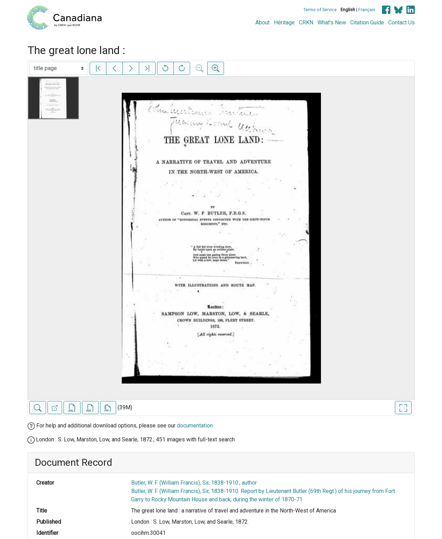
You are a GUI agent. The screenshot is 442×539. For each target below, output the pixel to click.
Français (366, 9)
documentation (195, 425)
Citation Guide (367, 22)
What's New (331, 22)
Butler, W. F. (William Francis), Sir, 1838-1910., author (194, 482)
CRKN (306, 22)
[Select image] (58, 68)
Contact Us (401, 22)
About (262, 22)
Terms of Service (320, 9)
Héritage (284, 22)
